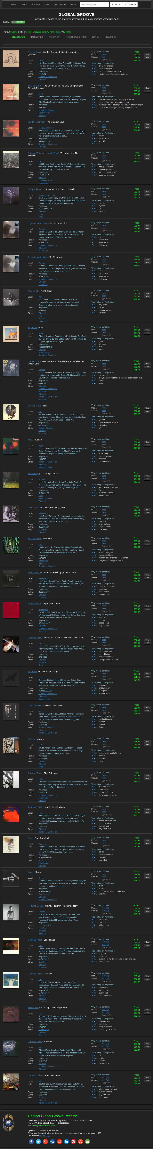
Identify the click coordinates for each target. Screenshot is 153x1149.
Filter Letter (37, 37)
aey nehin (103, 305)
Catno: (30, 74)
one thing (103, 529)
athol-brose (103, 789)
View (147, 57)
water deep (103, 453)
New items (13, 32)
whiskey (102, 313)
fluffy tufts (103, 956)
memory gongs (105, 169)
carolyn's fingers (106, 792)
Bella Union (43, 513)
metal (41, 214)
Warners (42, 844)
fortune (102, 727)
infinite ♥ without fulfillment (110, 753)
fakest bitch (104, 138)
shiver (101, 888)
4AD (40, 161)
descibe (102, 922)
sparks (102, 620)
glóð (101, 341)
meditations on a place (108, 422)
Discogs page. (44, 1136)
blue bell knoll (105, 787)
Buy (147, 54)
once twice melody (107, 586)
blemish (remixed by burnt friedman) (114, 102)
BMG (41, 333)
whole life (103, 920)
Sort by (96, 37)
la (99, 144)
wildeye (102, 894)
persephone (104, 1063)
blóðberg (102, 344)
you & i (102, 141)
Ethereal (42, 79)
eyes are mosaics (106, 175)
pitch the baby (105, 823)
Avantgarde (43, 183)
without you (104, 925)
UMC (41, 544)
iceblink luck (104, 826)
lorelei (101, 1058)
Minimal (42, 318)
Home (13, 5)
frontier (102, 724)
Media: (94, 54)
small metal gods (106, 66)
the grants (103, 375)
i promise (103, 425)
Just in (24, 5)
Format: (31, 71)
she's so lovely (105, 524)
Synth (41, 767)
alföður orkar (104, 688)
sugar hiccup (104, 654)
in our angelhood (106, 1097)
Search (132, 4)
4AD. (41, 946)
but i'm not (103, 993)
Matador (42, 479)
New (104, 54)
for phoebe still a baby (108, 795)
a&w (101, 383)
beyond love (104, 625)
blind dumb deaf (106, 651)
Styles (36, 5)
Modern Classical (46, 428)
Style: (30, 77)
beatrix (102, 1060)
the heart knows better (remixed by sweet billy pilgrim (121, 105)
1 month (43, 32)
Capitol (41, 1013)
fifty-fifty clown (105, 829)
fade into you (104, 1021)
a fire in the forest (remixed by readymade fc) (118, 107)
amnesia (102, 459)
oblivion (102, 758)
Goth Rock (43, 662)
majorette (103, 521)
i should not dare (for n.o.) (110, 71)
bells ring (103, 1024)
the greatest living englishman (111, 560)
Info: (30, 63)
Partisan (42, 229)
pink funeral (104, 592)
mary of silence (105, 1027)
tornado (102, 857)
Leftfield (42, 761)
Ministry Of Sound (46, 128)
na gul (101, 307)
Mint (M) (105, 908)
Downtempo (44, 1030)
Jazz (40, 316)
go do (101, 852)
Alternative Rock (45, 467)
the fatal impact (105, 719)
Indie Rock (43, 529)
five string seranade (107, 1029)
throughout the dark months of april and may (117, 959)
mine (101, 208)
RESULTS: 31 (110, 37)
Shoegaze (43, 631)
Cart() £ (60, 5)
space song (104, 623)
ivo (100, 1055)
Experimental (44, 113)
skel (100, 347)
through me (104, 594)
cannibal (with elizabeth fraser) (112, 891)
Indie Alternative (45, 180)
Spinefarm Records (47, 195)
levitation (102, 617)
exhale (102, 886)
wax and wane (105, 990)
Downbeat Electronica (48, 77)
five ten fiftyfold (105, 1092)
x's (100, 237)
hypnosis (102, 206)
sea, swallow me (106, 167)
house (101, 136)
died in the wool (105, 69)
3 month (51, 32)
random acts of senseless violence (113, 74)
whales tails (104, 962)
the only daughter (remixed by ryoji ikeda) (116, 99)
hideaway (103, 245)
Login (46, 5)
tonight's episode (106, 493)
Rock (41, 217)
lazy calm (103, 953)
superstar (103, 589)
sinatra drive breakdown (109, 487)
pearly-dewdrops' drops (109, 659)
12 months (67, 32)
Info (73, 5)
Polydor (42, 370)
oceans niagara (105, 456)
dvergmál (103, 691)
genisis (102, 756)
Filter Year (55, 37)
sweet (101, 380)
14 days (36, 32)
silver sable (103, 242)
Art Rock (42, 931)
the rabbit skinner (106, 555)
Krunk (41, 677)
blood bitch (103, 987)
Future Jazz (43, 321)
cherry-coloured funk (107, 821)
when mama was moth (108, 1089)
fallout (101, 490)
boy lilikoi (103, 860)
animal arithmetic (106, 855)
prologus (102, 685)
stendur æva (104, 693)
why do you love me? (108, 172)
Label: (30, 60)
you (100, 428)
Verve (41, 297)
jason (101, 928)
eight (101, 761)
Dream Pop (43, 251)
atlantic (102, 203)
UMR (41, 60)
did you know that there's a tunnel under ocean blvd (120, 378)
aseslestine (103, 495)
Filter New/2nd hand (76, 37)
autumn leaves (105, 310)
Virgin (41, 445)
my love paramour (106, 657)
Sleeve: (94, 57)
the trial (102, 722)
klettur (101, 349)
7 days (28, 32)
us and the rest (105, 461)
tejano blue (103, 240)
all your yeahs (105, 526)
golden (102, 419)
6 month (59, 32)
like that (102, 211)
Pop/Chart (43, 391)
